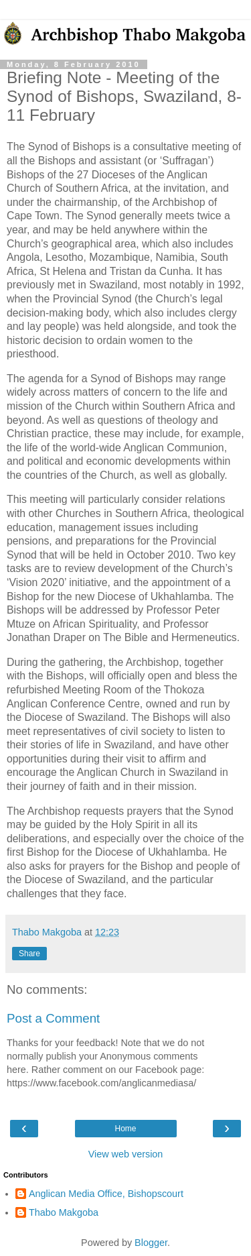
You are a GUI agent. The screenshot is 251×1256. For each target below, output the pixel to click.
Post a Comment (53, 1018)
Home (125, 1128)
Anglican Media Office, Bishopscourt (106, 1193)
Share (29, 953)
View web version (125, 1154)
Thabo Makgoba (63, 1212)
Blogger (151, 1242)
